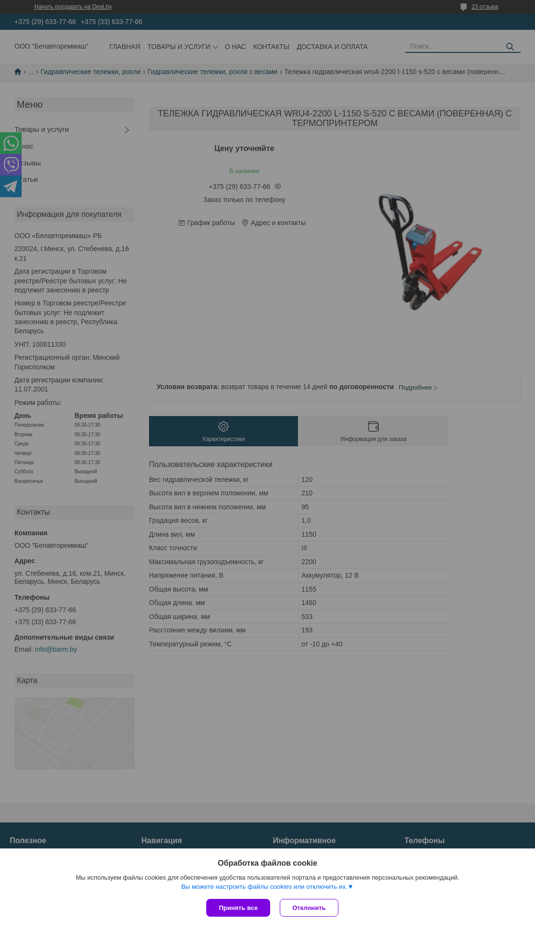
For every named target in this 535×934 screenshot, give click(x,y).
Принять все (238, 907)
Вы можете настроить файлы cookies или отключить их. (264, 886)
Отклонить (308, 907)
